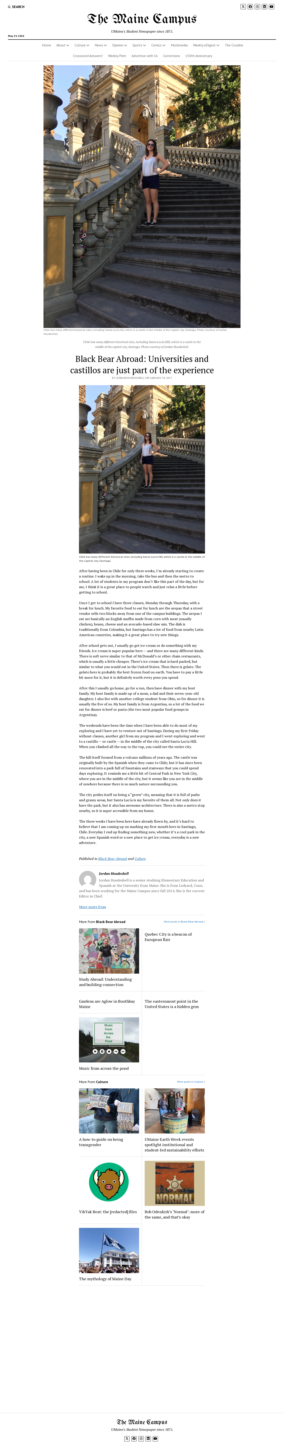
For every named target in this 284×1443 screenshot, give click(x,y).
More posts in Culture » (191, 1081)
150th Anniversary (198, 56)
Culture (80, 45)
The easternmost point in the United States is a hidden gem (172, 1003)
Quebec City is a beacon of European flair (168, 936)
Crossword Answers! (88, 56)
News (99, 45)
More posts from (92, 906)
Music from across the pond (104, 1068)
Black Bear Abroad (112, 858)
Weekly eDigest (204, 45)
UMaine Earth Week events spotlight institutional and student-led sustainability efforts (174, 1145)
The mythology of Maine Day (105, 1278)
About (60, 45)
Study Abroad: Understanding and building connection (105, 982)
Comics (156, 45)
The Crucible (234, 45)
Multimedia (179, 45)
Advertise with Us (145, 56)
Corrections (171, 56)
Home (46, 45)
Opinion (117, 45)
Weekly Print (117, 56)
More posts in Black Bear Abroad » (184, 921)
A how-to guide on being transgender (101, 1142)
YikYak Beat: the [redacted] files (108, 1211)
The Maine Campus (142, 19)
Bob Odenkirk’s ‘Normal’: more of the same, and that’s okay (174, 1214)
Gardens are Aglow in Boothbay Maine (107, 1003)
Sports (137, 45)
